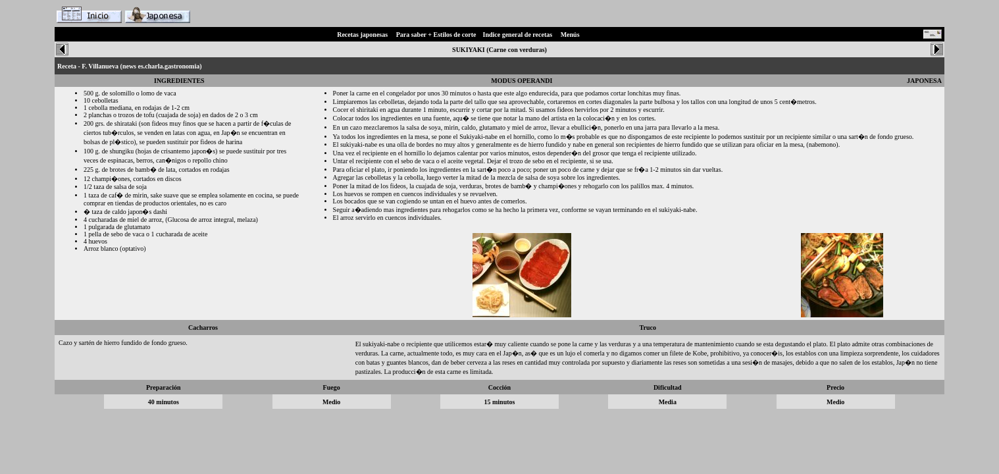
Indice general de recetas (518, 34)
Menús (570, 34)
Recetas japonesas (362, 34)
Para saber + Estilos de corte (436, 34)
